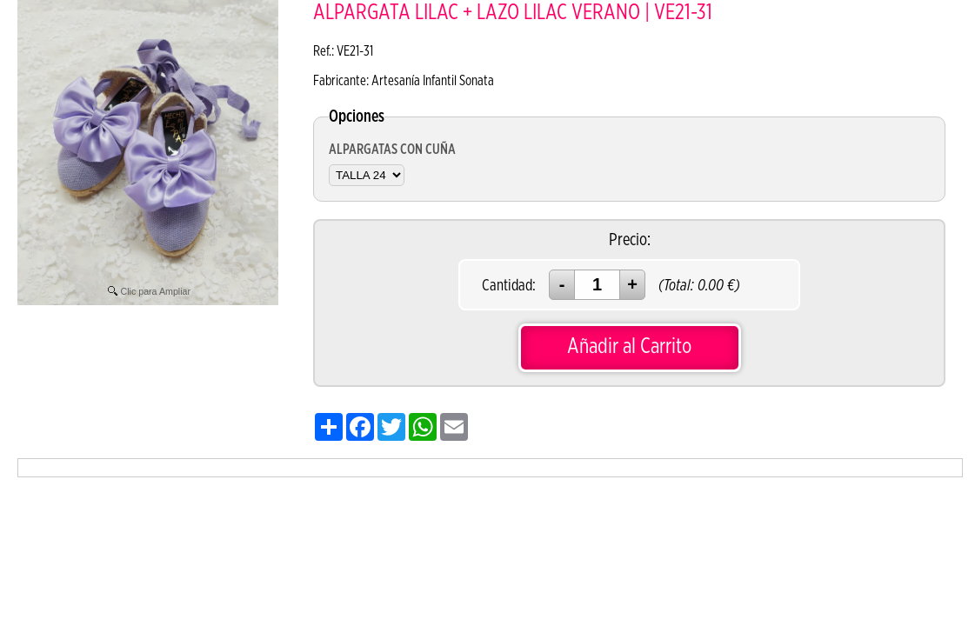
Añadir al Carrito (629, 346)
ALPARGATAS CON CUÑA (392, 149)
